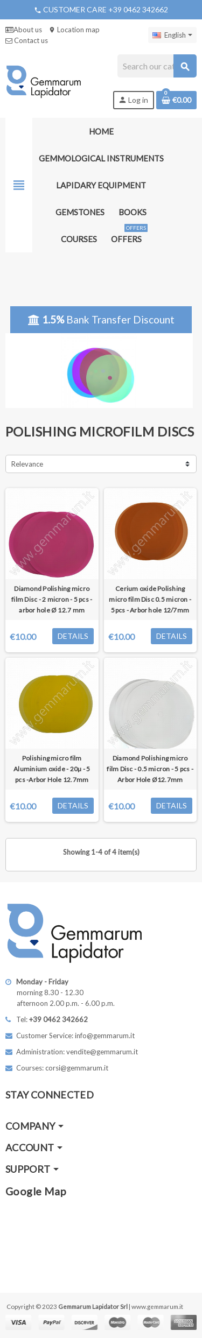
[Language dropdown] (172, 35)
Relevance (27, 464)
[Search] (156, 66)
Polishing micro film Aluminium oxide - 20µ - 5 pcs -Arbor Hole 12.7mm (51, 769)
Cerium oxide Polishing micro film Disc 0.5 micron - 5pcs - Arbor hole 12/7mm (150, 599)
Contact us (26, 40)
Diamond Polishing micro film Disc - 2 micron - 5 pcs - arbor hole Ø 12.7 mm (51, 599)
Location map (74, 29)
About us (23, 29)
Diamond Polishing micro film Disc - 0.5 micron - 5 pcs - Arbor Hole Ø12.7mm (150, 769)
